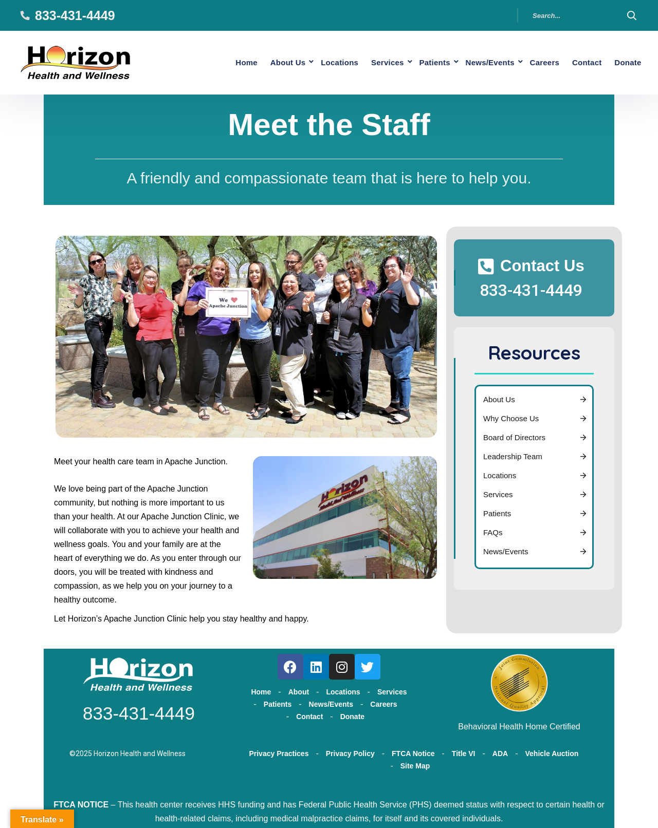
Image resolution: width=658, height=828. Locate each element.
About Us (258, 61)
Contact (581, 61)
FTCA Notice (413, 751)
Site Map (415, 763)
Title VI (464, 751)
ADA (500, 751)
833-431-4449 (75, 15)
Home (213, 61)
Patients (417, 61)
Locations (314, 61)
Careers (535, 61)
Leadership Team (512, 454)
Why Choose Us (511, 416)
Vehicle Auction (552, 751)
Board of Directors (514, 435)
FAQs (493, 530)
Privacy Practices (278, 751)
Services (366, 61)
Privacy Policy (350, 751)
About (298, 690)
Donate (625, 61)
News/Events (476, 61)
